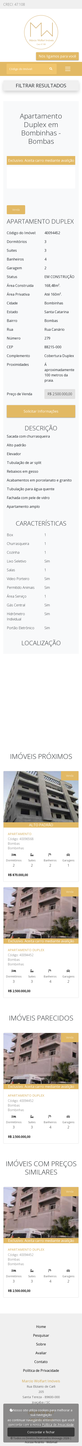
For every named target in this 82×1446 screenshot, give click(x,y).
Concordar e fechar (41, 1432)
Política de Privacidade (58, 1425)
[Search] (32, 69)
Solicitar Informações (41, 411)
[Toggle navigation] (68, 69)
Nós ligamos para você (57, 56)
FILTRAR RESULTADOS (41, 85)
